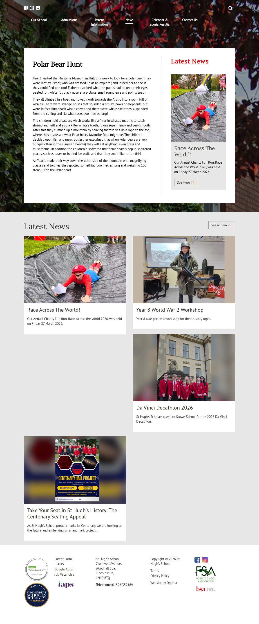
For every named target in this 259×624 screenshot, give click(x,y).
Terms (154, 570)
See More (185, 182)
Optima (172, 583)
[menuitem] (39, 20)
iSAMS (59, 564)
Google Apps (64, 569)
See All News (221, 225)
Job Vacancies (64, 574)
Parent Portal (64, 559)
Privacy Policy (159, 576)
